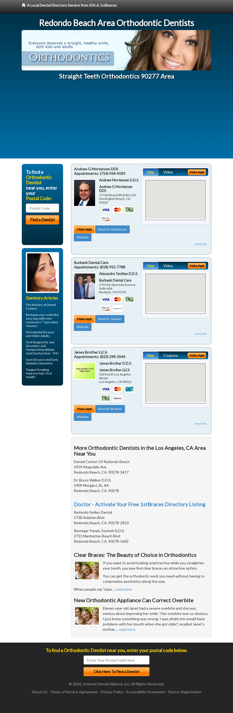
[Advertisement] (116, 121)
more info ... (201, 243)
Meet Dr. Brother (110, 409)
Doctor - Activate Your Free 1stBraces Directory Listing (139, 504)
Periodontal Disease (40, 332)
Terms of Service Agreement (74, 692)
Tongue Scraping (37, 370)
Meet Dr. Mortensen (112, 229)
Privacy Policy (112, 692)
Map (150, 172)
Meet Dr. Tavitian (110, 319)
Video (168, 172)
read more (123, 589)
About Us (39, 692)
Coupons (170, 355)
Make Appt (84, 229)
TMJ (55, 353)
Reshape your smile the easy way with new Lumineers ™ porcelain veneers (42, 320)
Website (83, 237)
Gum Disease (35, 360)
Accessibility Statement (146, 692)
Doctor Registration (184, 692)
